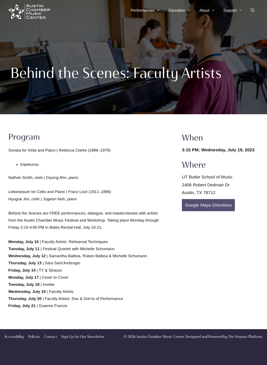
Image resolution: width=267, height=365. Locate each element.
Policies (34, 336)
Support (235, 10)
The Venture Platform (245, 336)
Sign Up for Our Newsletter (83, 336)
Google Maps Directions (208, 205)
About (209, 10)
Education (182, 10)
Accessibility (14, 336)
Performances (147, 10)
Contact (50, 336)
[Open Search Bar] (253, 10)
